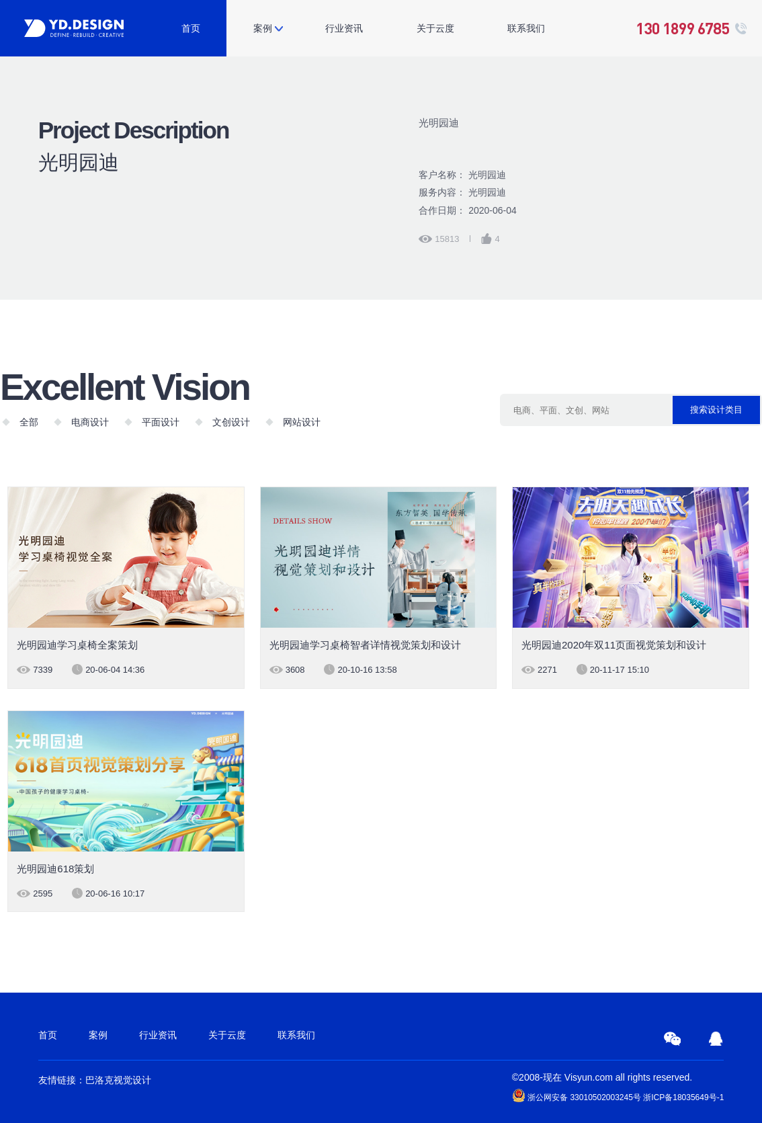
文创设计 (231, 422)
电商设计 (90, 422)
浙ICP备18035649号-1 (683, 1097)
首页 (190, 28)
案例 (262, 28)
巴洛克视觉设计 (118, 1080)
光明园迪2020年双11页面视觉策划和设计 (613, 645)
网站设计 (302, 422)
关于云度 (435, 28)
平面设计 (160, 422)
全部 (28, 422)
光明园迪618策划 (55, 868)
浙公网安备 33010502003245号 (576, 1095)
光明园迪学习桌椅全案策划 (77, 645)
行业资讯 (344, 28)
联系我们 (526, 28)
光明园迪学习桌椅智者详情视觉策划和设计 (365, 645)
